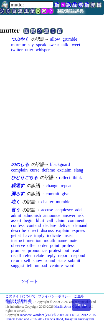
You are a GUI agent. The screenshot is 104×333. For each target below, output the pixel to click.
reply (51, 255)
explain (62, 230)
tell (29, 265)
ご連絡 (79, 296)
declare (49, 225)
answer (69, 215)
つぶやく (20, 39)
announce (51, 215)
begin (29, 220)
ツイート (29, 281)
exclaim (64, 170)
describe (18, 230)
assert (16, 220)
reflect (64, 177)
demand (80, 225)
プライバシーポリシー (54, 296)
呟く (15, 201)
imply (39, 235)
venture (56, 265)
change (52, 185)
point (54, 245)
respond (78, 255)
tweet (75, 44)
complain (19, 170)
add (78, 209)
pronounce (37, 250)
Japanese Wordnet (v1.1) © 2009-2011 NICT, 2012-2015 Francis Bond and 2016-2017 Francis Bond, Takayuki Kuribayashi (51, 317)
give (65, 193)
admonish (32, 215)
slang (78, 170)
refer (27, 255)
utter (29, 49)
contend (34, 225)
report (63, 255)
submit (74, 260)
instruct (17, 240)
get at (16, 235)
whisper (43, 49)
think (77, 177)
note (73, 240)
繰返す (17, 185)
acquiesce (64, 209)
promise (18, 250)
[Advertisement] (52, 107)
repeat (66, 185)
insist (68, 235)
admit (16, 215)
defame (48, 170)
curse (34, 170)
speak (41, 44)
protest (55, 250)
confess (17, 225)
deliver (65, 225)
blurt (40, 220)
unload (41, 265)
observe (18, 245)
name (62, 240)
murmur (18, 44)
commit (52, 193)
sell (27, 260)
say (31, 44)
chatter (47, 201)
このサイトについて (20, 296)
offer (31, 245)
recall (16, 255)
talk (65, 44)
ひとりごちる (24, 177)
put (66, 250)
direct (33, 230)
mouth (49, 240)
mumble (63, 201)
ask (80, 215)
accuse (47, 209)
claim (60, 220)
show (37, 260)
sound (50, 260)
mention (34, 240)
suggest (17, 265)
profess (68, 245)
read (75, 250)
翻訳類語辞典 (70, 11)
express (78, 230)
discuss (47, 230)
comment (76, 220)
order (43, 245)
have (27, 235)
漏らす (17, 193)
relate (39, 255)
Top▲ (81, 304)
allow (55, 39)
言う (15, 209)
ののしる (20, 164)
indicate (54, 235)
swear (54, 44)
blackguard (60, 164)
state (62, 260)
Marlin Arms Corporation (71, 306)
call (50, 220)
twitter (17, 49)
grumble (69, 39)
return (16, 260)
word (69, 265)
